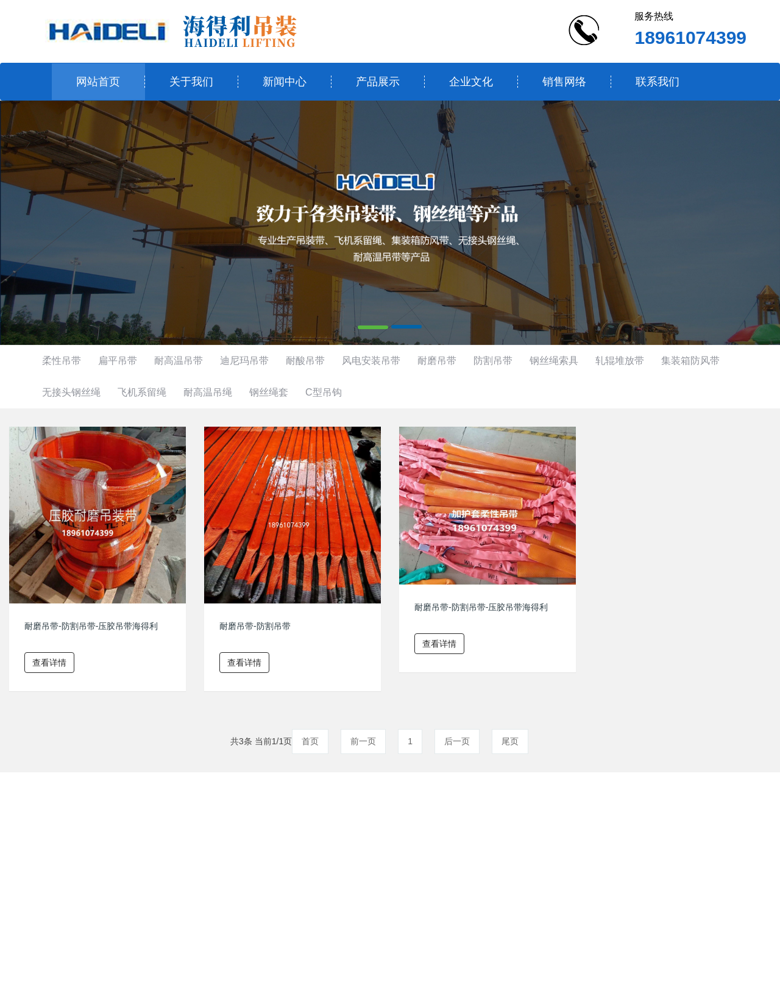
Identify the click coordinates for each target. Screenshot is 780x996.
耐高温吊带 (178, 360)
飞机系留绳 (142, 392)
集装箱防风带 (690, 360)
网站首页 (98, 82)
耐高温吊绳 (207, 392)
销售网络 (564, 82)
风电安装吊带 (371, 360)
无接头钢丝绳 (71, 392)
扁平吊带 (117, 360)
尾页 (510, 741)
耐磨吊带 (436, 360)
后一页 (457, 741)
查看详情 (49, 662)
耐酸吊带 (305, 360)
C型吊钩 (323, 392)
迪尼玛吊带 (244, 360)
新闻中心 (285, 82)
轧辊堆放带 (619, 360)
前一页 (363, 741)
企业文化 (471, 82)
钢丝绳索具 (554, 360)
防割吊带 (492, 360)
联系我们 (657, 82)
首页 (310, 741)
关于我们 (191, 82)
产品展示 (378, 82)
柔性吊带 (61, 360)
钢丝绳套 (268, 392)
